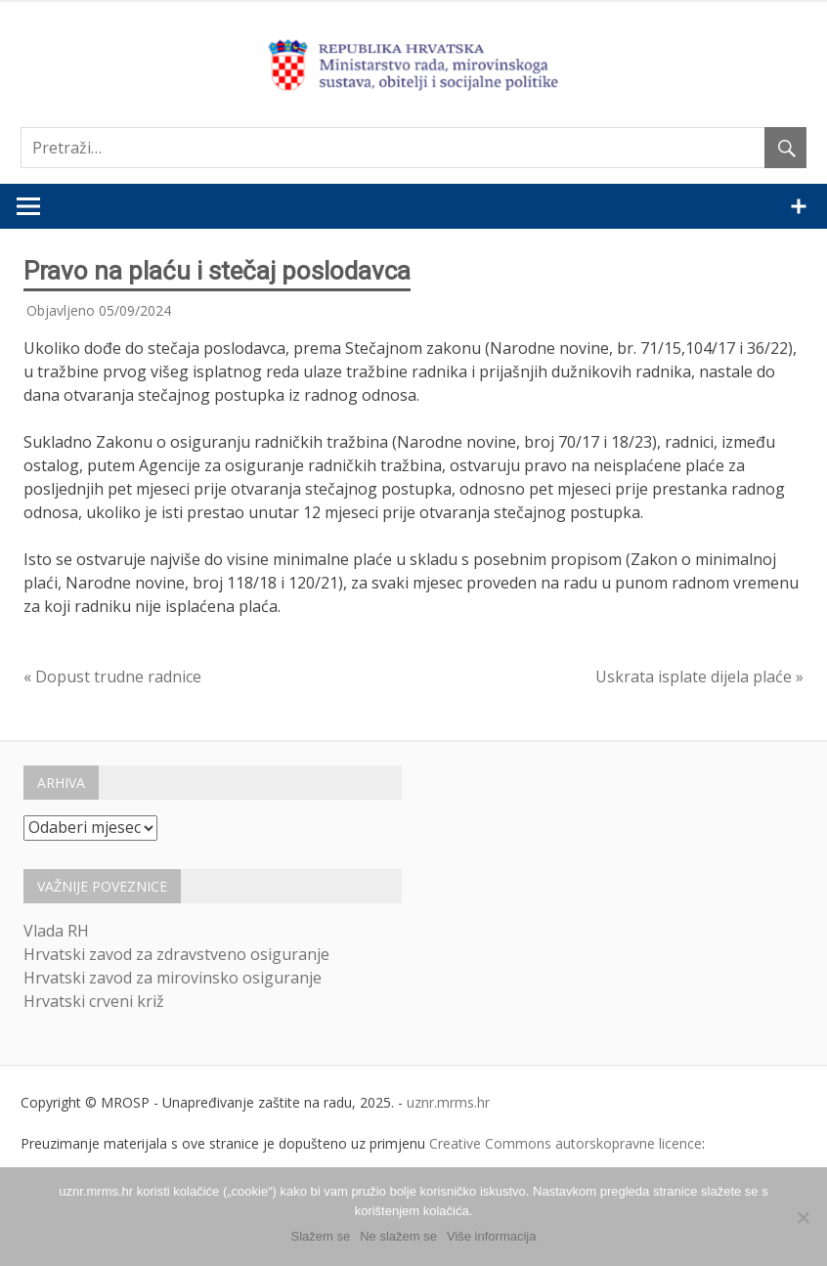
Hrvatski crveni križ (93, 1001)
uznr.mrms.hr (448, 1102)
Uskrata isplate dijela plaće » (699, 676)
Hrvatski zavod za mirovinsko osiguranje (172, 977)
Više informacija (492, 1236)
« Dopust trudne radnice (112, 676)
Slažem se (321, 1236)
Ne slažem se (398, 1236)
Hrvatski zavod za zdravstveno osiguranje (176, 954)
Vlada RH (56, 930)
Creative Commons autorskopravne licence (565, 1143)
